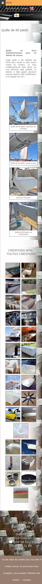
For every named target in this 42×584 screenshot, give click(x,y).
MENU (6, 3)
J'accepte (27, 580)
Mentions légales (18, 555)
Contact (24, 8)
